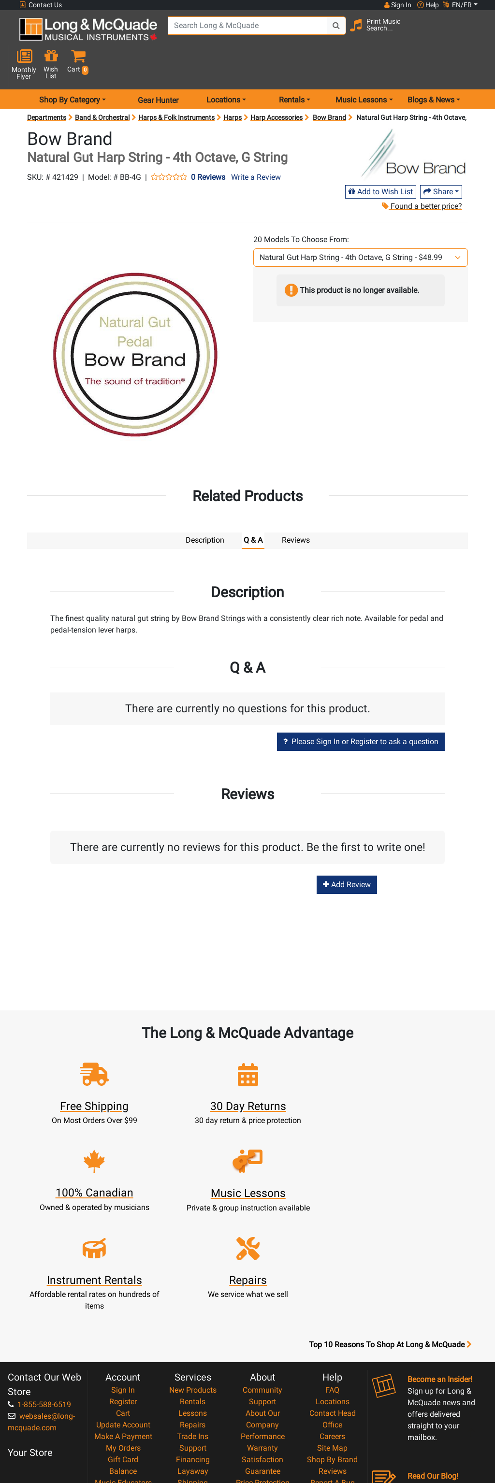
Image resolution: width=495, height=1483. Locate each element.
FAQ (332, 1271)
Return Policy (262, 1410)
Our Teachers (262, 1422)
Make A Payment (123, 1318)
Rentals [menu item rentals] (292, 69)
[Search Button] (336, 34)
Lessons (192, 1294)
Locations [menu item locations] (223, 69)
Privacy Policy (263, 1399)
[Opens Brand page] (413, 124)
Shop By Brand (332, 1341)
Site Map (332, 1329)
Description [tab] (205, 509)
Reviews (333, 1352)
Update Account (123, 1306)
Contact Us (40, 5)
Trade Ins (192, 1318)
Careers (332, 1318)
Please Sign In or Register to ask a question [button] (360, 710)
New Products (193, 1271)
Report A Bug (332, 1364)
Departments (46, 87)
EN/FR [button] (457, 5)
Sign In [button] (397, 5)
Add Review (347, 853)
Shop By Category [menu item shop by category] (69, 69)
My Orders (123, 1329)
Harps (232, 87)
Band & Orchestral (102, 87)
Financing (193, 1341)
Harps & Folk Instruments (176, 87)
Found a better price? (421, 175)
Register (123, 1283)
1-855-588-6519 (39, 1286)
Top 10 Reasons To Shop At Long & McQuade (390, 1226)
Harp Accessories (276, 87)
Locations (332, 1283)
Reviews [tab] (296, 509)
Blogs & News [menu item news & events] (431, 69)
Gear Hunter (158, 69)
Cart (123, 1294)
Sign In (123, 1271)
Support (192, 1329)
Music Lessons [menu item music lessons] (361, 69)
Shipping (192, 1364)
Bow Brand (329, 87)
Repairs (192, 1306)
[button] (475, 35)
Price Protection (263, 1364)
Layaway (192, 1352)
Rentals (192, 1283)
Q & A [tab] (253, 509)
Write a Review (256, 146)
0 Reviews (208, 146)
